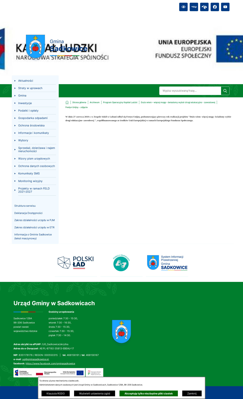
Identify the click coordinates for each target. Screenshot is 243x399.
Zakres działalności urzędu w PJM (34, 220)
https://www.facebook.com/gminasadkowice (50, 363)
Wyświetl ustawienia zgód (94, 393)
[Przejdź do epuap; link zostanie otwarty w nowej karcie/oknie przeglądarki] (204, 7)
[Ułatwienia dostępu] (183, 7)
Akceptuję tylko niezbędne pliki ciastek (149, 393)
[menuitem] (35, 80)
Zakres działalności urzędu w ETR (34, 227)
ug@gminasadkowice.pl (35, 359)
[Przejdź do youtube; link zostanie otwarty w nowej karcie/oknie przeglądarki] (225, 7)
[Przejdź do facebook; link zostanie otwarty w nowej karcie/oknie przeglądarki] (215, 7)
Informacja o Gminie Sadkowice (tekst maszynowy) (33, 236)
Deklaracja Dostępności (28, 213)
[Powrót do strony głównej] (75, 102)
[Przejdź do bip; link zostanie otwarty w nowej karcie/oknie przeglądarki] (194, 7)
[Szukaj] (225, 91)
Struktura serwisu (25, 205)
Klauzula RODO (56, 393)
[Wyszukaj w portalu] (190, 91)
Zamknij (192, 393)
